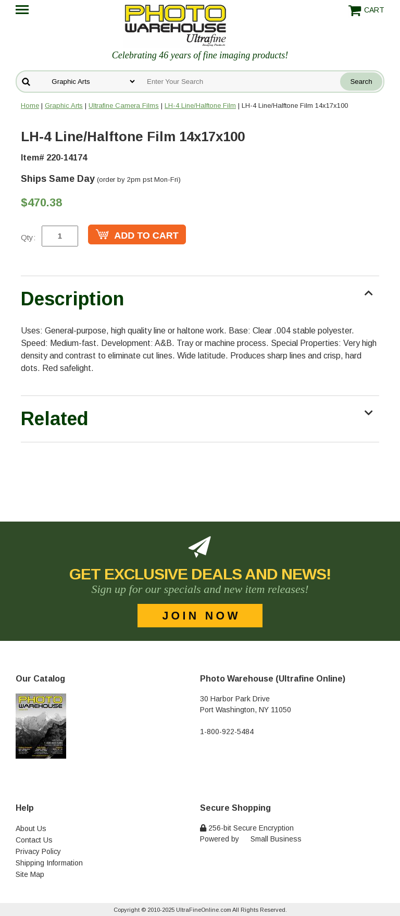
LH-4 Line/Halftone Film (200, 105)
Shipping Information (49, 863)
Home (30, 105)
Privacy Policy (38, 851)
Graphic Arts (64, 105)
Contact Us (34, 840)
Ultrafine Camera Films (124, 105)
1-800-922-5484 (227, 731)
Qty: (28, 237)
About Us (31, 828)
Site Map (30, 874)
